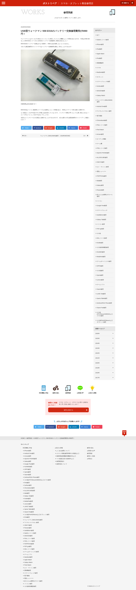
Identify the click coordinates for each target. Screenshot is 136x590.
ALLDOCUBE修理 (102, 157)
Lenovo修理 (100, 279)
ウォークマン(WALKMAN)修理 (104, 100)
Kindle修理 (100, 242)
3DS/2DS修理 (101, 90)
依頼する (126, 3)
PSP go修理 (100, 228)
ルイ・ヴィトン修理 (103, 166)
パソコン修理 (101, 224)
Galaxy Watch (101, 95)
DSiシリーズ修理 (102, 238)
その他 (99, 233)
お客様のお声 (91, 450)
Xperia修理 (100, 275)
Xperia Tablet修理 (102, 298)
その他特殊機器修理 (103, 247)
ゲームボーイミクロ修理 (104, 261)
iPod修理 (99, 58)
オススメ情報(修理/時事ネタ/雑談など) (67, 453)
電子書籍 (99, 115)
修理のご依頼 (91, 456)
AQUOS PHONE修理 (103, 152)
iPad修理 (99, 49)
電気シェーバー (101, 171)
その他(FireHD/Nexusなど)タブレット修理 (105, 321)
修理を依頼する (68, 410)
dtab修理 (99, 180)
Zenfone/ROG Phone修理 (104, 303)
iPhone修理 (100, 44)
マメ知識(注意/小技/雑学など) (65, 458)
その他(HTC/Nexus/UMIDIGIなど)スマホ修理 (105, 314)
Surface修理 (100, 86)
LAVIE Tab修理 (101, 293)
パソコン (99, 201)
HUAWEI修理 (101, 252)
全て (98, 35)
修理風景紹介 (60, 461)
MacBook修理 (101, 72)
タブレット (100, 77)
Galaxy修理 (100, 185)
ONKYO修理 (100, 162)
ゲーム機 (99, 143)
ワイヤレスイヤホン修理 (104, 111)
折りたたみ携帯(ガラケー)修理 (104, 195)
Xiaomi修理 (100, 289)
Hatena (73, 128)
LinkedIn (61, 128)
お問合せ (89, 458)
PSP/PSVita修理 (101, 176)
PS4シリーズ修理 (102, 125)
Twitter (27, 128)
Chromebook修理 (102, 120)
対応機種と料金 (27, 448)
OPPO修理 (100, 266)
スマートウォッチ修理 (103, 81)
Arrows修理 (100, 134)
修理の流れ (90, 448)
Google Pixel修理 (102, 205)
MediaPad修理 (101, 256)
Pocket (85, 128)
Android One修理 (102, 106)
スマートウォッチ (102, 210)
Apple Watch (100, 53)
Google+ (50, 128)
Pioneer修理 (100, 190)
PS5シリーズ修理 (102, 148)
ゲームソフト (101, 284)
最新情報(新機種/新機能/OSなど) (66, 456)
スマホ (99, 67)
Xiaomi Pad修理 (101, 307)
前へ (25, 135)
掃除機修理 (100, 63)
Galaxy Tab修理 (101, 219)
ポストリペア (50, 3)
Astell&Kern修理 (101, 215)
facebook (38, 128)
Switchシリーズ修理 (103, 39)
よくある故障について (63, 450)
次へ (84, 135)
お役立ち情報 (59, 448)
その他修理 (100, 270)
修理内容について (61, 464)
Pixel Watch (100, 129)
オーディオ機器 (101, 139)
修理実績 (89, 453)
